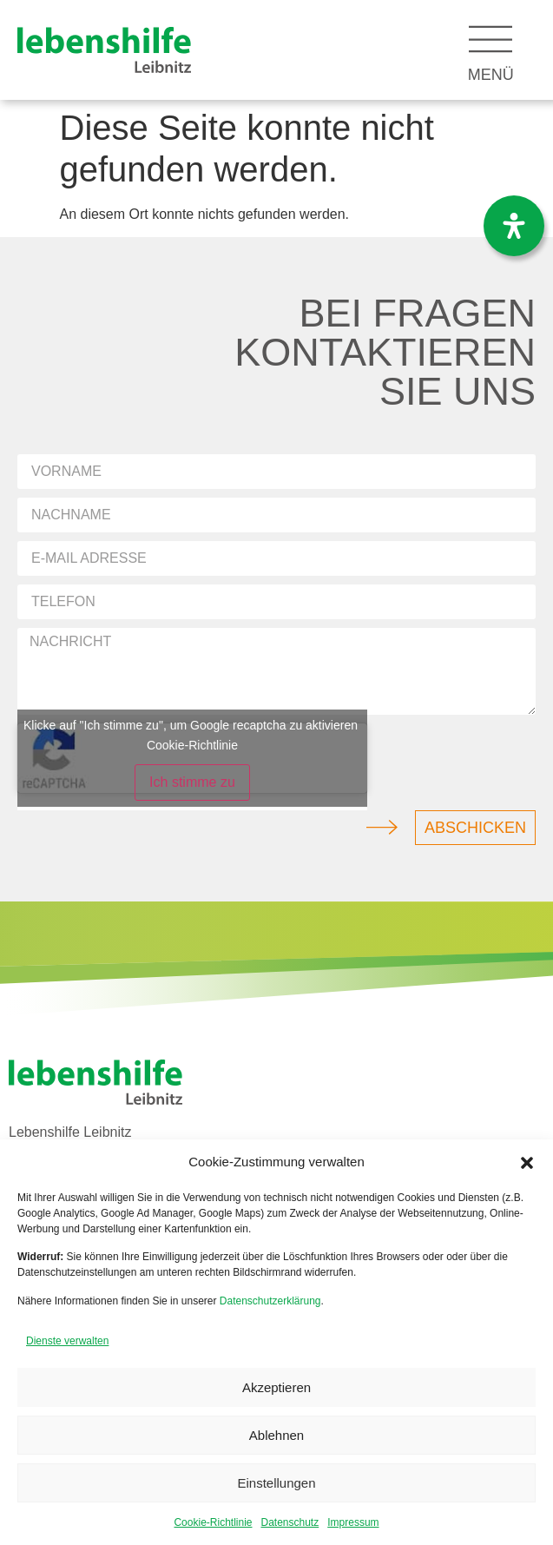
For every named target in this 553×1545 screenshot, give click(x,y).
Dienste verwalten (67, 1341)
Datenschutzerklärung (270, 1301)
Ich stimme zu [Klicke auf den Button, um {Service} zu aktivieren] (192, 782)
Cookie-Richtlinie (213, 1522)
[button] (527, 1163)
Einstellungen (276, 1483)
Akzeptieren (276, 1387)
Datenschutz (290, 1522)
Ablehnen (276, 1435)
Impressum (353, 1522)
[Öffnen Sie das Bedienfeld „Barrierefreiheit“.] (514, 225)
